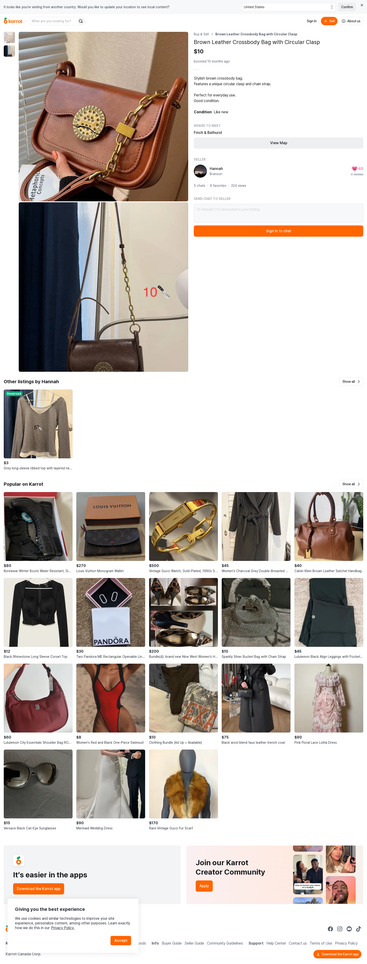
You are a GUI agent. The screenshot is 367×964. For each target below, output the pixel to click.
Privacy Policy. (62, 928)
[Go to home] (13, 21)
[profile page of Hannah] (200, 171)
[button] (351, 381)
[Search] (80, 21)
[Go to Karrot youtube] (349, 929)
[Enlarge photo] (103, 116)
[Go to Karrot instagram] (340, 929)
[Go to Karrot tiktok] (358, 929)
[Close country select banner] (362, 5)
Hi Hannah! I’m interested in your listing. (278, 213)
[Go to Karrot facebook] (330, 929)
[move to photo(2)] (9, 51)
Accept (120, 940)
